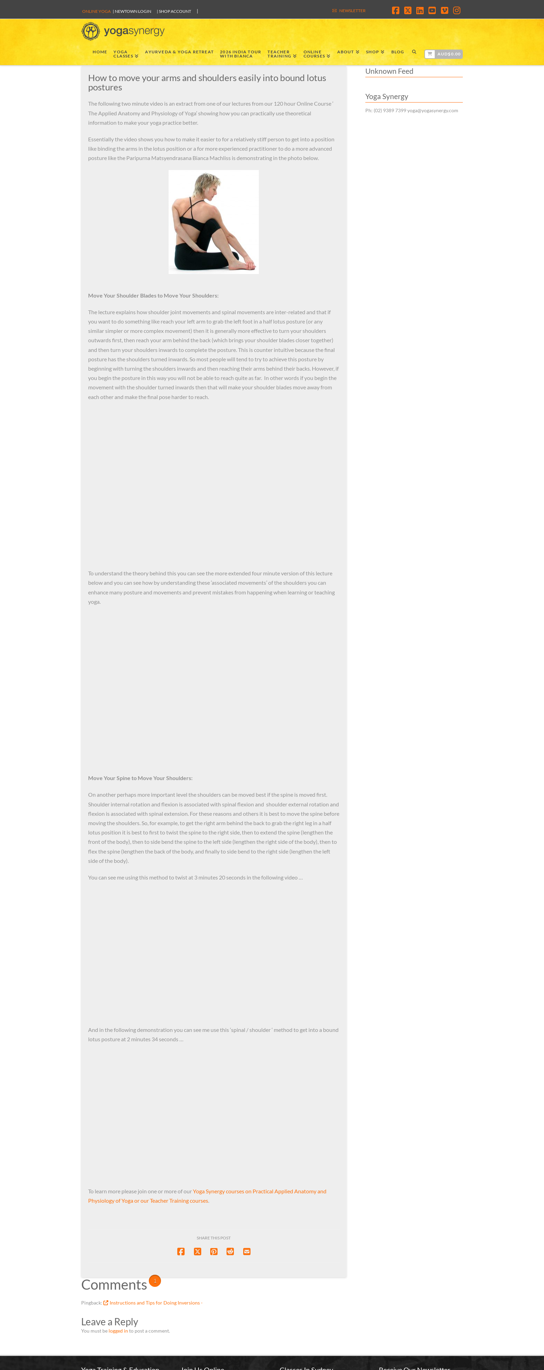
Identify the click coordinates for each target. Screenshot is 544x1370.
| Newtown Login (132, 11)
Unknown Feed (389, 71)
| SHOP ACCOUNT (174, 11)
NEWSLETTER (352, 10)
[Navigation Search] (414, 53)
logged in (118, 1331)
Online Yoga (96, 11)
